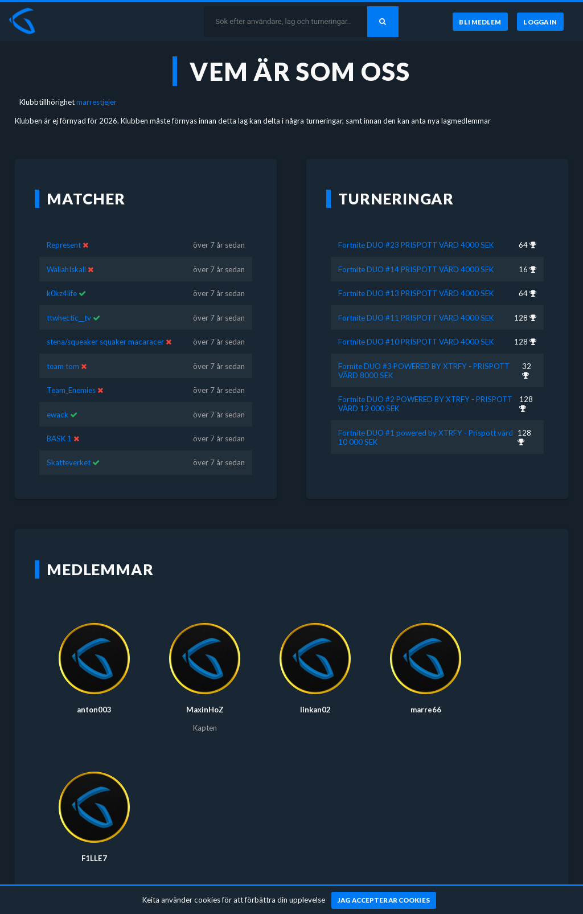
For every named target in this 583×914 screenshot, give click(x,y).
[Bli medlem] (479, 22)
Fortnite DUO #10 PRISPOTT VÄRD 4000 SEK (416, 325)
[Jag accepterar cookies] (384, 900)
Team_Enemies (71, 373)
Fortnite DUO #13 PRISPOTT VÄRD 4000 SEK (416, 276)
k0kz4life (62, 276)
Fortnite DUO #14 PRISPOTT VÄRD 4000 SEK (416, 252)
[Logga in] (540, 22)
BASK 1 (59, 422)
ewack (57, 397)
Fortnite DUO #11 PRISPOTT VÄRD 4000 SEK (416, 300)
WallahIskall (66, 252)
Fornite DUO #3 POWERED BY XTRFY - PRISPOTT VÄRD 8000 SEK (424, 354)
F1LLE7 (94, 841)
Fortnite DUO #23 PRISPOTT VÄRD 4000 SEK (416, 228)
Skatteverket (69, 445)
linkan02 (315, 693)
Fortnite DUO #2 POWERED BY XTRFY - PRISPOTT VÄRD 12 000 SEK (425, 387)
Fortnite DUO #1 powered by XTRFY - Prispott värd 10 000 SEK (425, 420)
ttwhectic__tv (69, 300)
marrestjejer (96, 101)
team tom (63, 349)
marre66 (425, 693)
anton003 (94, 693)
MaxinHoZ (205, 693)
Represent (65, 228)
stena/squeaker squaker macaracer (105, 325)
